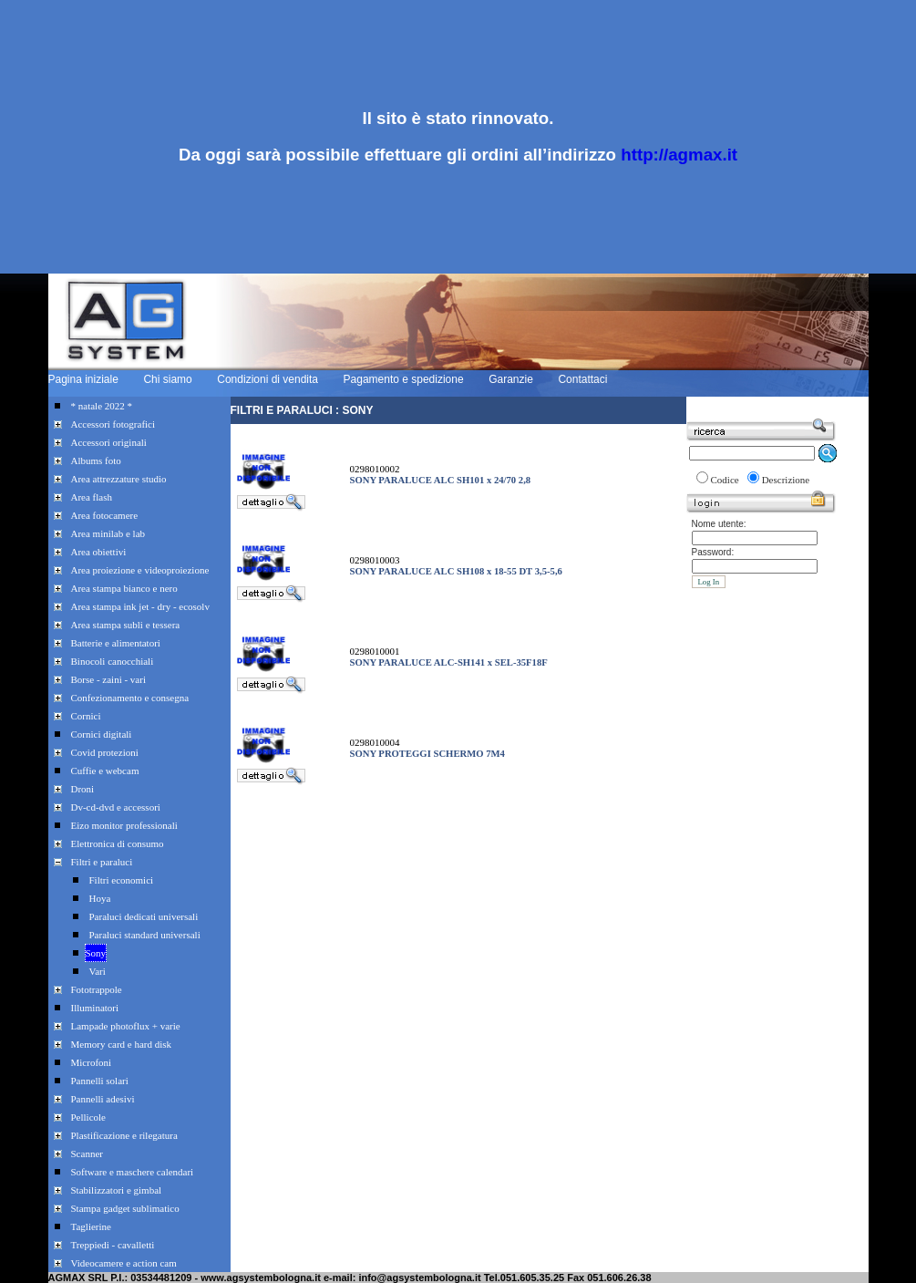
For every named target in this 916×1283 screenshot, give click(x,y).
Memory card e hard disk (121, 1044)
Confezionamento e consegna (130, 697)
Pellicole (89, 1117)
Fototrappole (96, 989)
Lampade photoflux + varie (125, 1025)
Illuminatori (95, 1007)
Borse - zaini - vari (108, 679)
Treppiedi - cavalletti (113, 1244)
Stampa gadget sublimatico (125, 1208)
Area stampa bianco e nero (124, 588)
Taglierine (91, 1226)
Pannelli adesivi (103, 1098)
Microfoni (91, 1062)
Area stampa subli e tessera (125, 624)
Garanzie (511, 379)
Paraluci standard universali (145, 934)
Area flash (92, 496)
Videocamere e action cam (124, 1262)
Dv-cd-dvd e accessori (115, 807)
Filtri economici (121, 879)
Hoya (100, 898)
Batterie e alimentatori (115, 642)
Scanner (87, 1153)
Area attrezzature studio (119, 478)
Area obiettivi (99, 551)
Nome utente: (719, 524)
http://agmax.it (679, 154)
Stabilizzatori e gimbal (116, 1190)
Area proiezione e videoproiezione (140, 569)
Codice (725, 479)
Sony (96, 952)
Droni (83, 788)
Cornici (86, 715)
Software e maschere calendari (132, 1171)
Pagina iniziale (83, 379)
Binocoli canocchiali (112, 661)
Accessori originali (109, 442)
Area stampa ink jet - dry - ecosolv (140, 606)
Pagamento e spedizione (404, 379)
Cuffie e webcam (105, 770)
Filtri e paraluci (102, 861)
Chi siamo (167, 379)
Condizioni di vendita (267, 379)
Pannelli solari (100, 1080)
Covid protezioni (105, 752)
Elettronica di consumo (117, 843)
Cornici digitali (101, 734)
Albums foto (96, 460)
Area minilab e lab (108, 533)
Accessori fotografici (113, 424)
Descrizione (786, 479)
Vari (97, 971)
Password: (713, 552)
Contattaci (582, 379)
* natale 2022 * (102, 405)
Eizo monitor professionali (124, 825)
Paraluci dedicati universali (144, 916)
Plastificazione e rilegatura (124, 1135)
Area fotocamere (105, 515)
